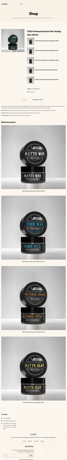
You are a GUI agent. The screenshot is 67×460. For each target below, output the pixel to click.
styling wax (31, 91)
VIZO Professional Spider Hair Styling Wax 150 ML (47, 60)
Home (14, 17)
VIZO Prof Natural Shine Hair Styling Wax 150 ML (46, 79)
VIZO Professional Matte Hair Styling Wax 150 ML (47, 40)
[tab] (24, 99)
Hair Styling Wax (22, 17)
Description (24, 99)
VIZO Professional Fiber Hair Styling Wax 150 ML (46, 50)
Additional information (37, 99)
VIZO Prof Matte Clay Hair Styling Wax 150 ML (46, 70)
